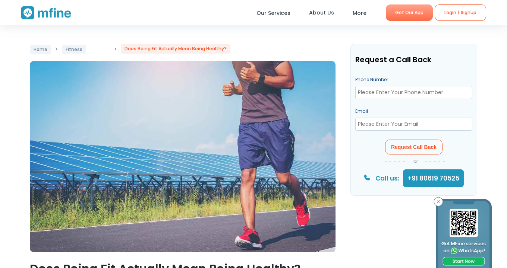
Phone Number (371, 79)
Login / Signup (460, 12)
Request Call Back (414, 147)
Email (361, 111)
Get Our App (409, 12)
